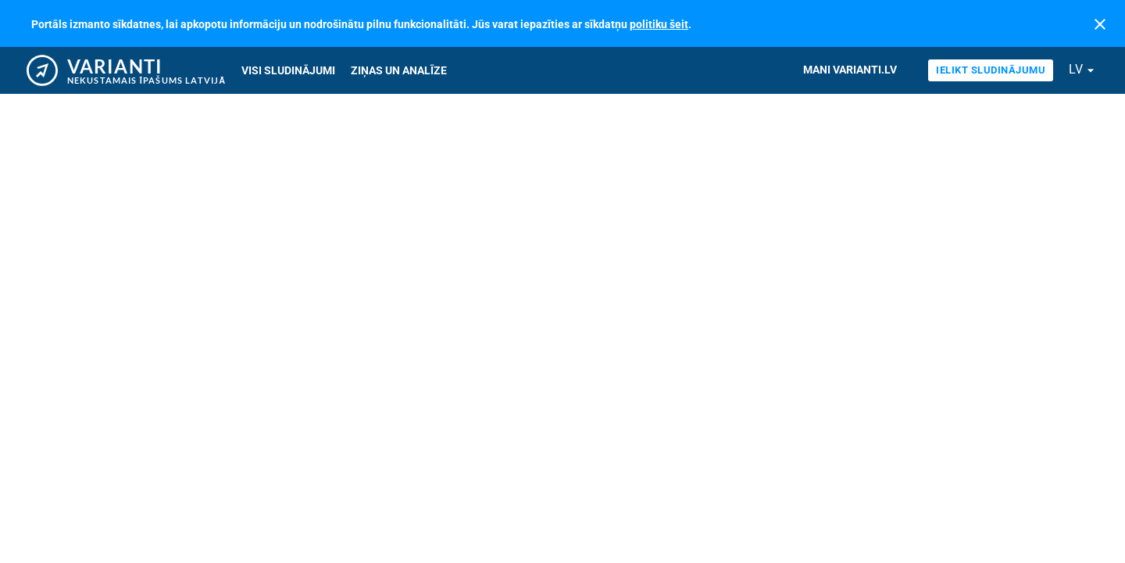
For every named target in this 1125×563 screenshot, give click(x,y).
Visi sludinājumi (288, 70)
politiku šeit (659, 24)
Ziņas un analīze (399, 70)
